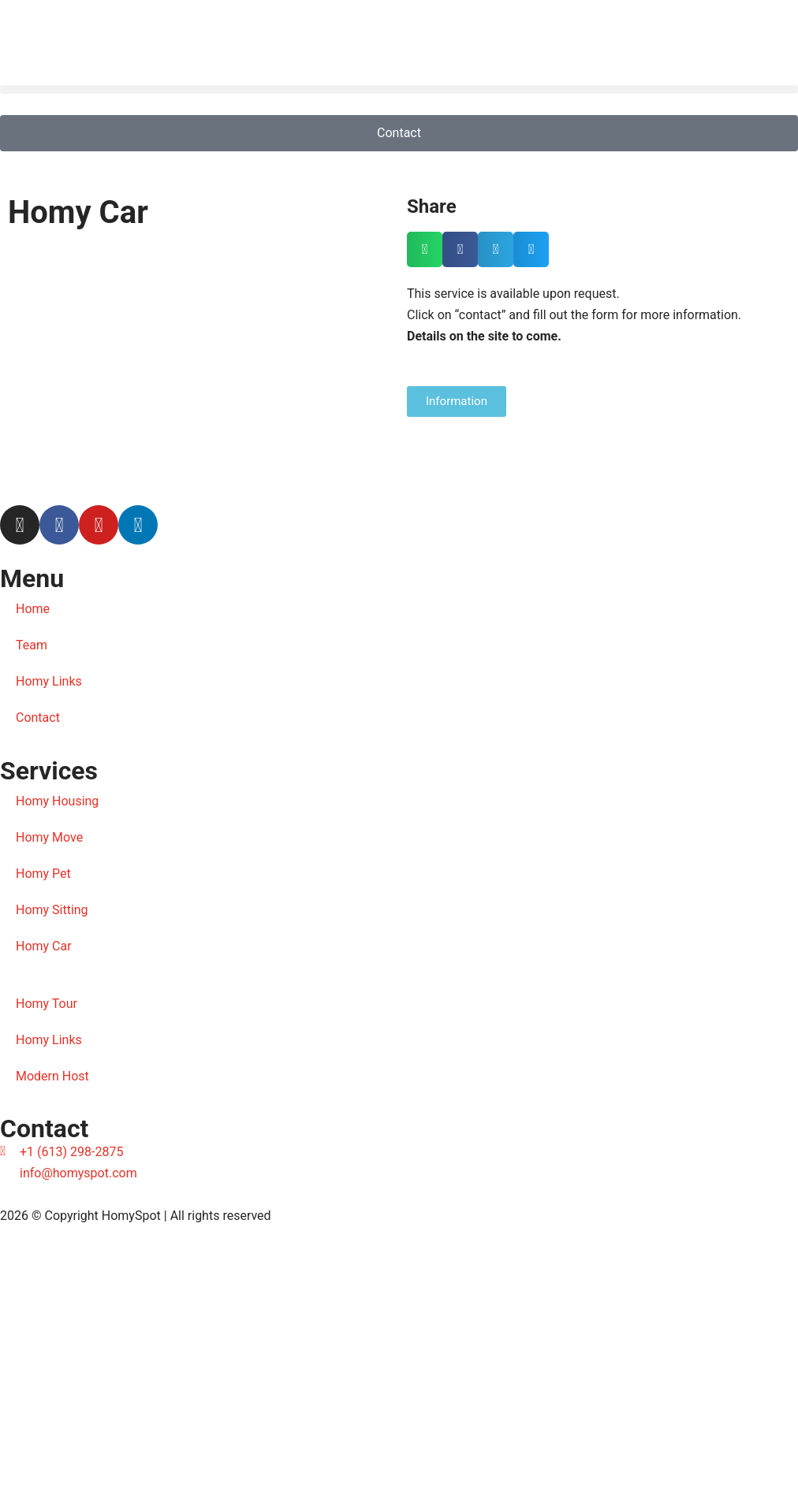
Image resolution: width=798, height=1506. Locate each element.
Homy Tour (46, 1003)
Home (33, 608)
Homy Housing (57, 801)
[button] (399, 89)
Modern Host (52, 1076)
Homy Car (44, 946)
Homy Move (49, 837)
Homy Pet (43, 873)
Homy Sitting (52, 909)
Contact (38, 717)
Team (31, 645)
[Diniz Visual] (399, 1366)
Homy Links (49, 681)
